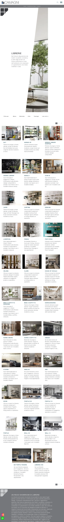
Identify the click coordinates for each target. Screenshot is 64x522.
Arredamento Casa (32, 6)
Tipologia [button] (36, 116)
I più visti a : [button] (45, 116)
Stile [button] (29, 116)
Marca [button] (14, 116)
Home (25, 6)
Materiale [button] (22, 116)
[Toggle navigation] (61, 2)
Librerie (38, 6)
